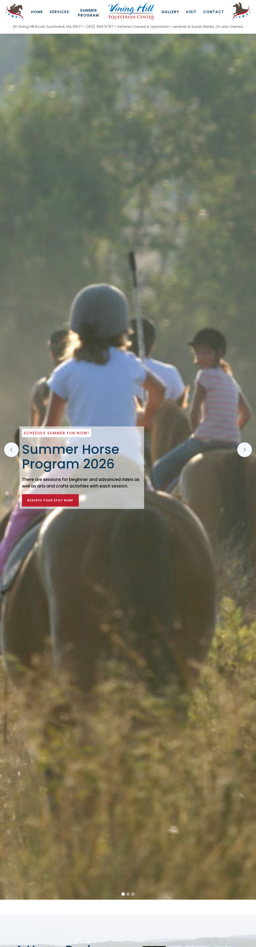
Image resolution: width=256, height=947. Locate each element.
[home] (131, 11)
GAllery (170, 11)
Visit (191, 11)
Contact (213, 11)
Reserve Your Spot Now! (50, 500)
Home (37, 11)
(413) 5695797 (99, 26)
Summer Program (88, 13)
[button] (59, 11)
